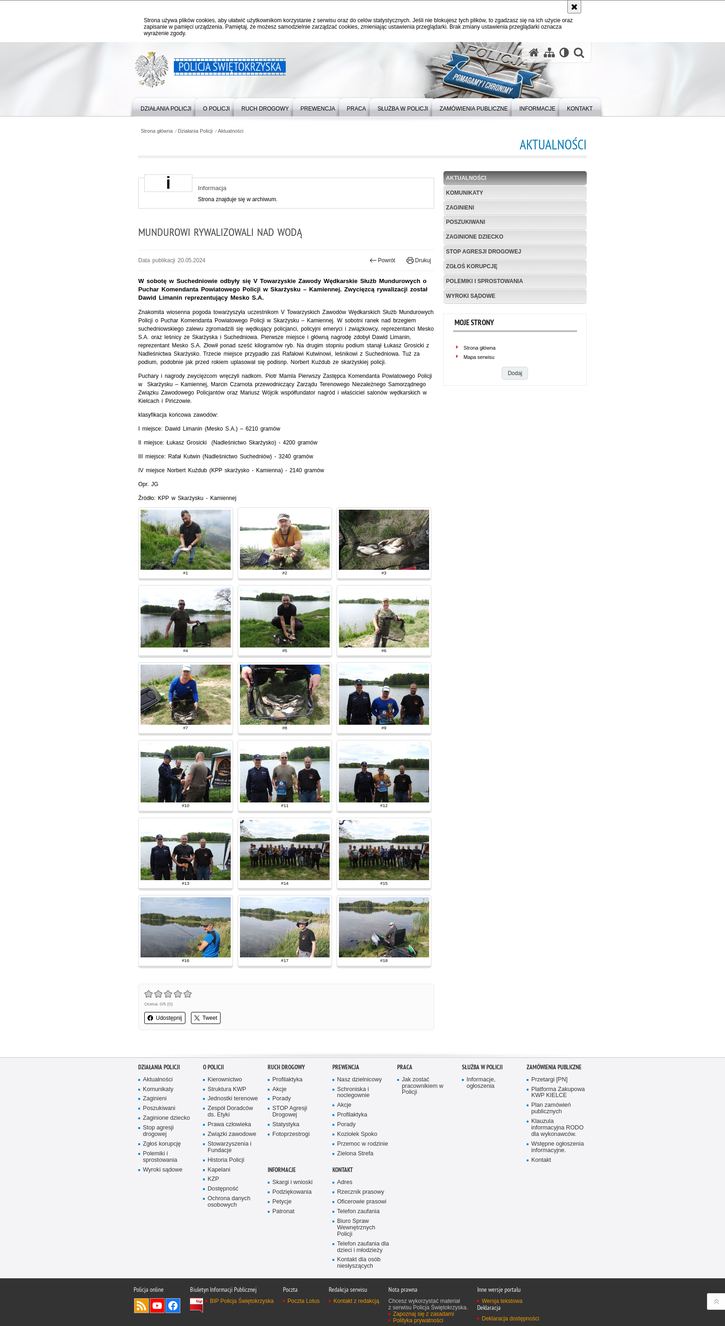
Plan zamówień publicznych (551, 1108)
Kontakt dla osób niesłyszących (359, 1263)
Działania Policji (195, 131)
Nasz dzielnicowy (359, 1080)
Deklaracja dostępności (510, 1318)
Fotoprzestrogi (291, 1134)
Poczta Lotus (303, 1301)
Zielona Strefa (355, 1154)
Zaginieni (460, 207)
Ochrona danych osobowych (229, 1202)
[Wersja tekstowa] (564, 52)
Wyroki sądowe (471, 296)
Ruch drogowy (286, 1067)
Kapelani (219, 1170)
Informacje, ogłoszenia (481, 1083)
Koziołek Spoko (357, 1134)
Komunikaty (464, 193)
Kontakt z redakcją (356, 1301)
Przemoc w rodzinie (362, 1144)
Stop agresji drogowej (483, 251)
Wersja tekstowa (502, 1301)
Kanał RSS (141, 1305)
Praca (404, 1067)
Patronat (283, 1212)
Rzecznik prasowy (360, 1192)
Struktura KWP (227, 1089)
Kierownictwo (225, 1080)
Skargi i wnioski (292, 1182)
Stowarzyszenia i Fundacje (230, 1147)
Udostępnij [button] (164, 1018)
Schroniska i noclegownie (353, 1092)
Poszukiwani (465, 222)
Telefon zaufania (358, 1212)
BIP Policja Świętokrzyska (242, 1301)
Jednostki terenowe (233, 1099)
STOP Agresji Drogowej (289, 1111)
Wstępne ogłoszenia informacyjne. (557, 1147)
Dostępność (223, 1189)
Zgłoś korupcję (472, 266)
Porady (281, 1099)
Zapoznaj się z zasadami (423, 1314)
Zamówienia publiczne (554, 1067)
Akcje (279, 1089)
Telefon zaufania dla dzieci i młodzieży (363, 1247)
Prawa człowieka (229, 1125)
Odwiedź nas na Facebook (173, 1305)
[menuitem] (166, 107)
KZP (213, 1179)
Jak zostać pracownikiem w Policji (422, 1086)
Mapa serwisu (479, 357)
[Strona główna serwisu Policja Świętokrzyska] (534, 52)
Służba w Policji (482, 1067)
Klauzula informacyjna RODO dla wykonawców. (557, 1127)
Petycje (281, 1202)
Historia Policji (226, 1160)
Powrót (382, 260)
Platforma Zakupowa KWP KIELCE (558, 1092)
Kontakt (541, 1160)
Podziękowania (292, 1192)
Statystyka (285, 1125)
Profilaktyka (287, 1080)
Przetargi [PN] (549, 1080)
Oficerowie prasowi (362, 1202)
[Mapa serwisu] (549, 52)
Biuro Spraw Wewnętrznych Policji (356, 1227)
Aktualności (230, 131)
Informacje (282, 1170)
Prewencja (345, 1067)
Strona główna (156, 131)
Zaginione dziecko (475, 237)
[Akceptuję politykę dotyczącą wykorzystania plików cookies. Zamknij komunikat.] (574, 6)
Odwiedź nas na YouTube (157, 1305)
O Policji (213, 1067)
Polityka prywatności (418, 1320)
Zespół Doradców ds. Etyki (230, 1111)
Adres (344, 1182)
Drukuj (418, 260)
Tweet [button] (205, 1018)
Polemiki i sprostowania (484, 281)
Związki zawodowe (232, 1134)
